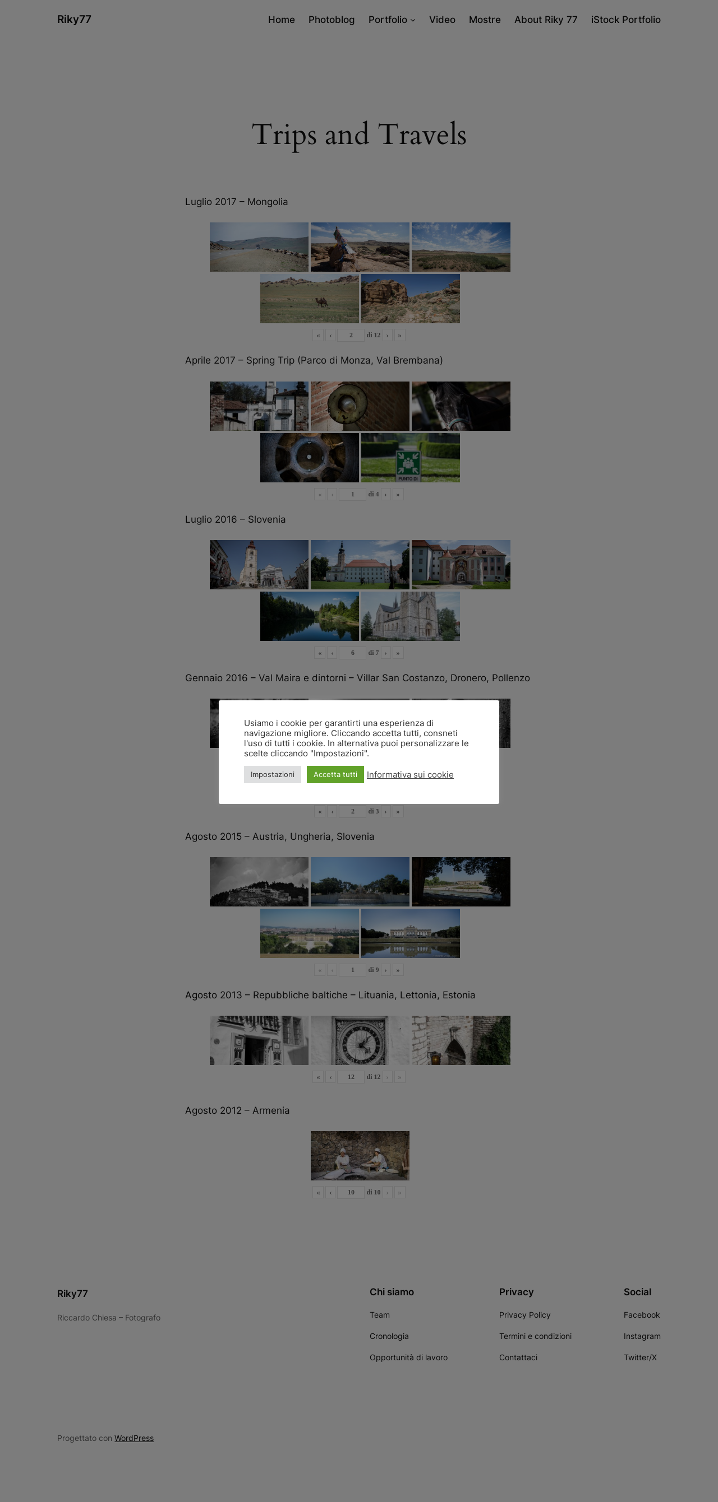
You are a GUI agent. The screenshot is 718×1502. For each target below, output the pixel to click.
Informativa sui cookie (410, 775)
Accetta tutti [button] (335, 774)
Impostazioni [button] (272, 774)
